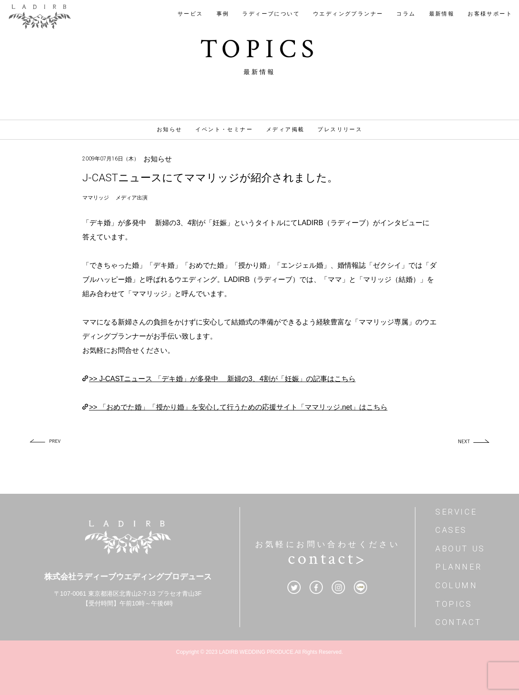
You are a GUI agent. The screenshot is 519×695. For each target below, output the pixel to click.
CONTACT (458, 622)
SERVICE (456, 511)
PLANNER (458, 566)
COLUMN (456, 585)
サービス (190, 14)
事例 (223, 14)
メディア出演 (131, 198)
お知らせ (169, 129)
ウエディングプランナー (348, 14)
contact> (327, 558)
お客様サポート (490, 14)
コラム (405, 14)
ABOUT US (460, 548)
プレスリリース (340, 129)
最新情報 (442, 14)
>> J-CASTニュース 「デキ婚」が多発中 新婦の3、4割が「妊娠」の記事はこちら (222, 379)
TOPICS (454, 604)
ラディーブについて (271, 14)
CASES (451, 530)
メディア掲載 (285, 129)
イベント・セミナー (224, 129)
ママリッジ (95, 198)
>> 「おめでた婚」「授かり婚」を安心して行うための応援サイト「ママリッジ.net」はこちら (238, 407)
